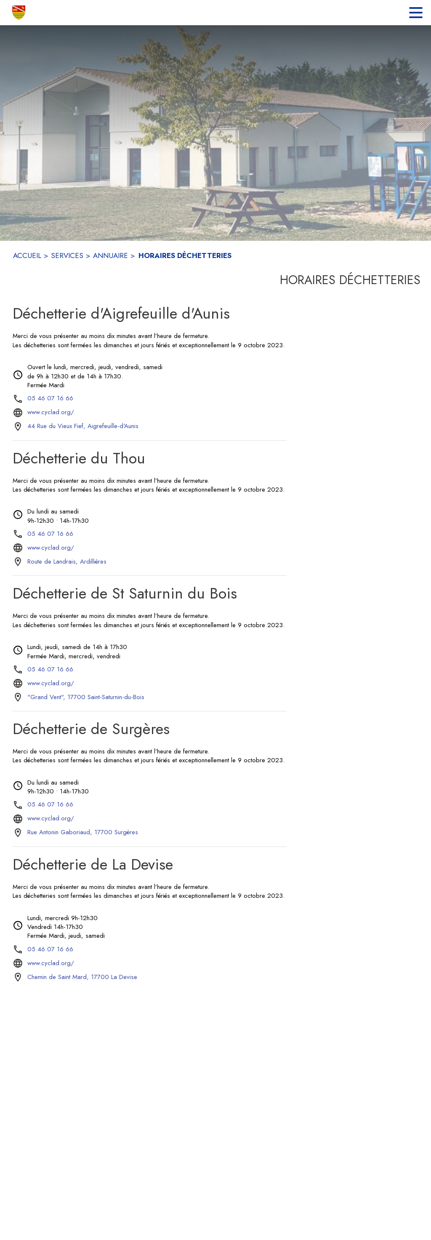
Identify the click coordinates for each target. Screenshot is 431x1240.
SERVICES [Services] (67, 255)
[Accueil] (19, 12)
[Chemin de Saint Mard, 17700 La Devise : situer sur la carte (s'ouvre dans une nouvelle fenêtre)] (82, 977)
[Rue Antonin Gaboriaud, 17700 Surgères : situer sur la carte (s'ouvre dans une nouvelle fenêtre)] (82, 833)
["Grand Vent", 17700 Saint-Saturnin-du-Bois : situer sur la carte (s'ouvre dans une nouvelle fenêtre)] (85, 697)
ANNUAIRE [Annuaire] (110, 255)
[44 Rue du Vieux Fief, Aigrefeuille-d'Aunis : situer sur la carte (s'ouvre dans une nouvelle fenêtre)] (82, 426)
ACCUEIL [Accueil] (27, 255)
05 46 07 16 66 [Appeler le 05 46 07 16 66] (50, 398)
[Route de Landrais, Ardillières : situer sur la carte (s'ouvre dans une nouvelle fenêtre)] (66, 562)
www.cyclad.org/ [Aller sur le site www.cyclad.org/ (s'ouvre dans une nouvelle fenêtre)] (50, 412)
